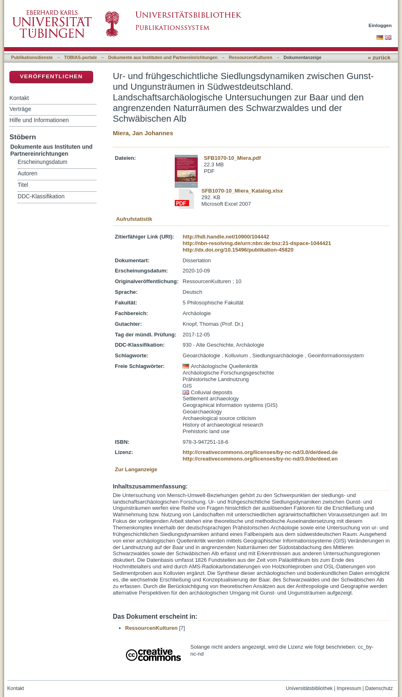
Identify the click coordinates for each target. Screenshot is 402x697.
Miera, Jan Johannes (143, 132)
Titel (23, 185)
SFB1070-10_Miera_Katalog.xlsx (242, 191)
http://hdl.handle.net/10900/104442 (226, 237)
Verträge (20, 109)
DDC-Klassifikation (41, 196)
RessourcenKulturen (250, 57)
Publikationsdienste (32, 57)
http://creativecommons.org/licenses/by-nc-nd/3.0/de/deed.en (260, 459)
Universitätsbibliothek (309, 688)
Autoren (27, 173)
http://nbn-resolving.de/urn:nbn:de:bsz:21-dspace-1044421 (257, 243)
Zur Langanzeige (136, 469)
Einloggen (380, 25)
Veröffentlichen (51, 76)
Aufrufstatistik (134, 219)
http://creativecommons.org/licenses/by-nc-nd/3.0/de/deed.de (260, 452)
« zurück (379, 57)
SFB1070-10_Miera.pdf (232, 158)
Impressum (349, 688)
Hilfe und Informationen (39, 120)
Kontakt (19, 98)
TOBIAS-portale (80, 57)
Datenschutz (379, 688)
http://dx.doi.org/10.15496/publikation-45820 (238, 250)
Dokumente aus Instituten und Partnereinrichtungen (163, 57)
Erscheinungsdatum (42, 162)
